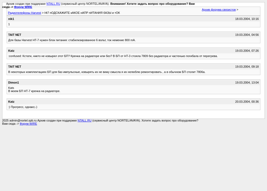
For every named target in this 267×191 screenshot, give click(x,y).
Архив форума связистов (219, 9)
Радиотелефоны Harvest (24, 12)
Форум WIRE (23, 6)
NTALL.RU (53, 3)
